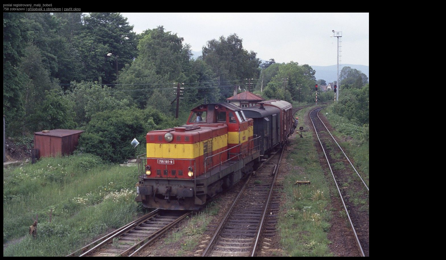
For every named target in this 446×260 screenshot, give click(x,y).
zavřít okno (72, 9)
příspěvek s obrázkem (44, 9)
